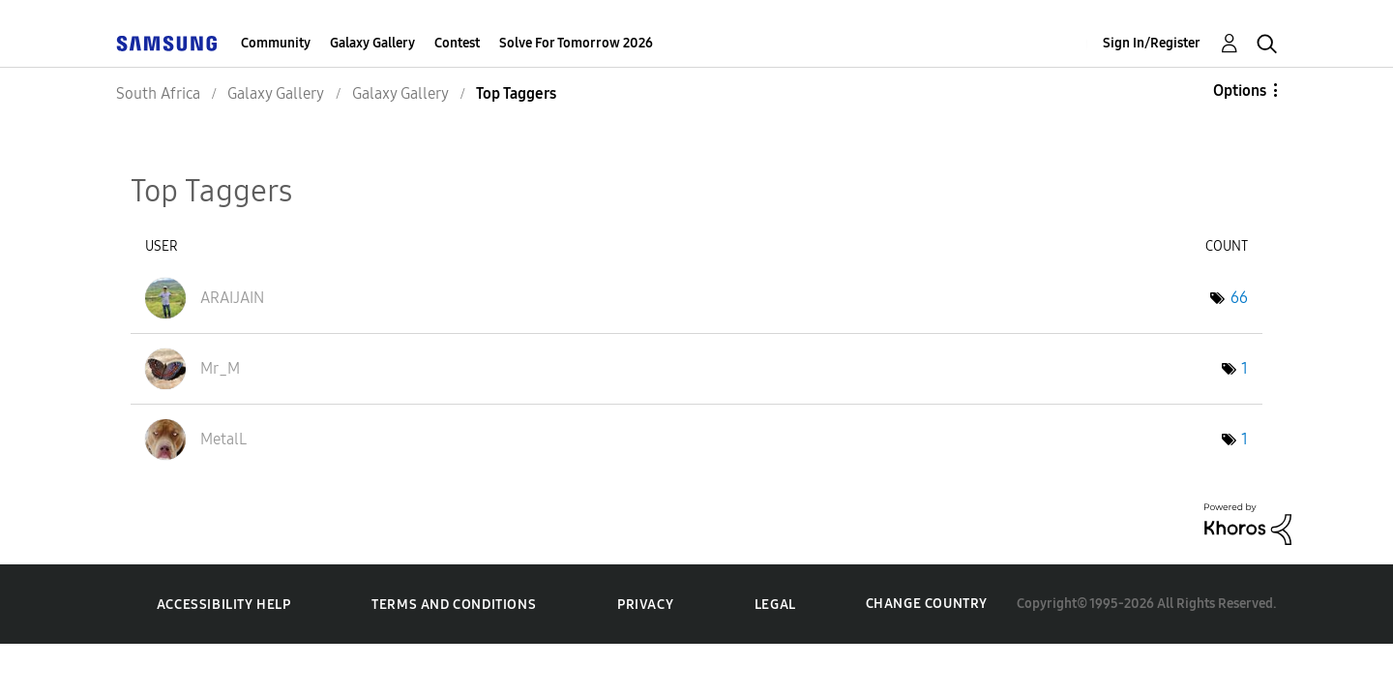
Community (276, 43)
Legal (775, 604)
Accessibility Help (224, 604)
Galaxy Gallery (372, 43)
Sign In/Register (1151, 43)
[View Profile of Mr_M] (220, 368)
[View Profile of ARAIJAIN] (232, 297)
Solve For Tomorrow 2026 (576, 43)
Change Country (927, 603)
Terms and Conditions (453, 604)
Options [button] (1239, 90)
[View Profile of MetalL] (223, 439)
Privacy (645, 604)
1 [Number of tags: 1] (1244, 368)
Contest (457, 43)
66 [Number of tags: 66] (1239, 297)
